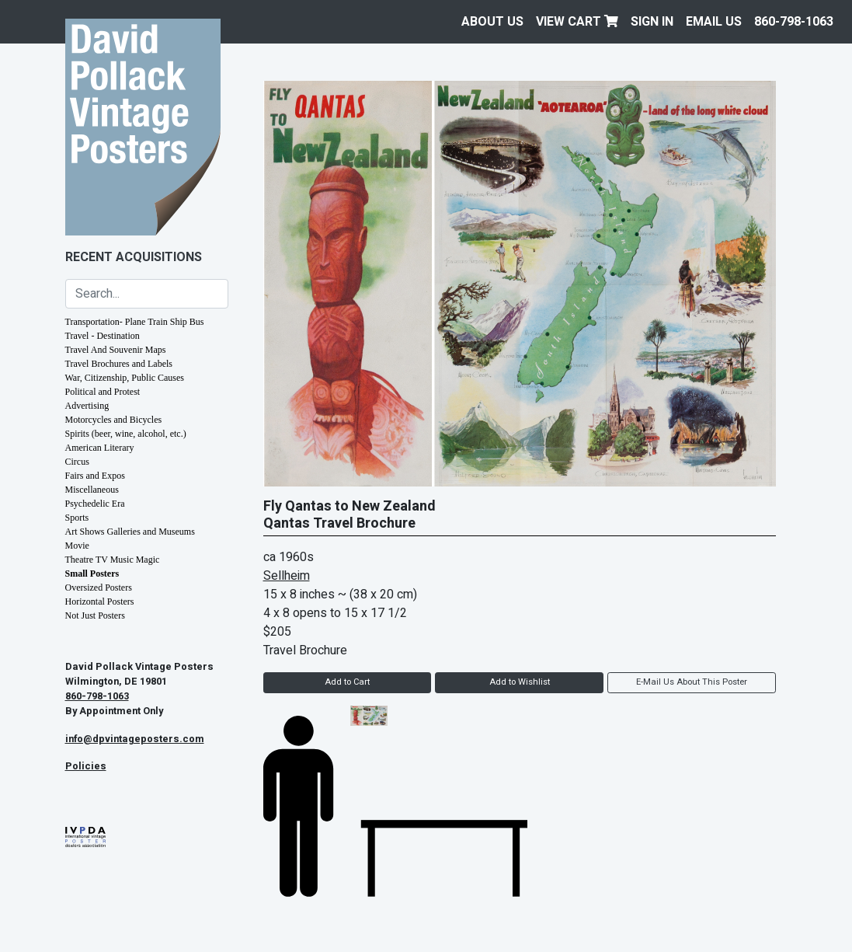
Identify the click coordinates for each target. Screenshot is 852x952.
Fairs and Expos (95, 475)
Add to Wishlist (519, 682)
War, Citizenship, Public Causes (125, 377)
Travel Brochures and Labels (119, 363)
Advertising (87, 405)
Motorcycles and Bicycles (113, 419)
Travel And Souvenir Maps (115, 349)
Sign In (652, 21)
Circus (77, 461)
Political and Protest (103, 391)
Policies (85, 766)
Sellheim (286, 576)
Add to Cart (347, 682)
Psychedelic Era (95, 503)
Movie (77, 545)
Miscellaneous (92, 489)
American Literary (99, 447)
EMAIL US (714, 21)
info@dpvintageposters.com (134, 739)
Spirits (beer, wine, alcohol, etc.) (125, 433)
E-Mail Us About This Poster (691, 682)
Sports (77, 517)
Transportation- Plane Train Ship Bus (134, 321)
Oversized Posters (98, 587)
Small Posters (92, 573)
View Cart (577, 21)
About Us (492, 21)
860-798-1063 (793, 21)
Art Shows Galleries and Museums (130, 531)
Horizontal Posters (99, 601)
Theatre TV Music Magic (112, 559)
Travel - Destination (102, 335)
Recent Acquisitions (133, 257)
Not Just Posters (95, 615)
